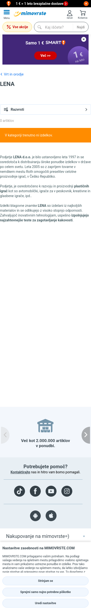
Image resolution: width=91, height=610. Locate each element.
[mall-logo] (30, 14)
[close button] (86, 3)
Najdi (81, 27)
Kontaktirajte (20, 472)
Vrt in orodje (12, 74)
